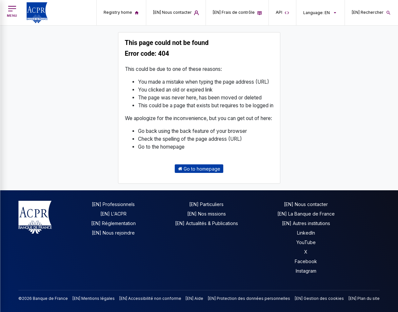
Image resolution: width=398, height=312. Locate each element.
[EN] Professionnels (113, 204)
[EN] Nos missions (206, 214)
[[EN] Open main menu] (12, 11)
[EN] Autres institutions (306, 223)
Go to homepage (199, 168)
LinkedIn (306, 233)
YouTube (306, 242)
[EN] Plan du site (364, 298)
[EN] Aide (194, 298)
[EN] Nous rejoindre (113, 233)
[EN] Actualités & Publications (206, 223)
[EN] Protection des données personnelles (249, 298)
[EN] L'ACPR (113, 214)
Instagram (306, 271)
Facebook (306, 261)
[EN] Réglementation (113, 223)
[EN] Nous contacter (306, 204)
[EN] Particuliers (206, 204)
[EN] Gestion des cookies (319, 298)
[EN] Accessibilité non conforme (150, 298)
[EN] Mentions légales (93, 298)
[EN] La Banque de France (306, 214)
